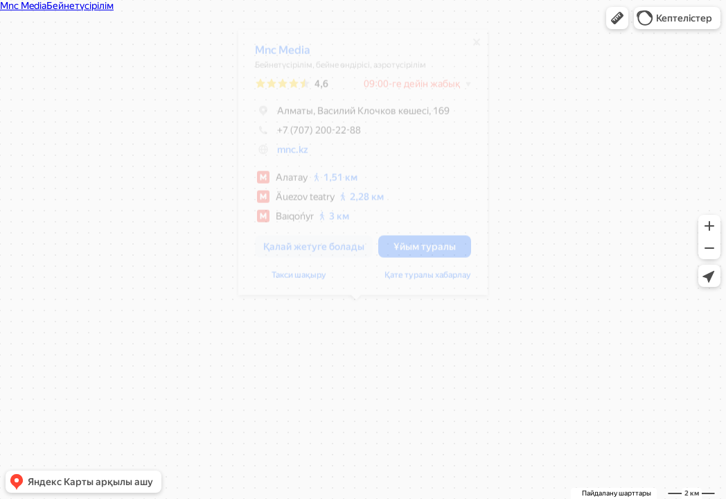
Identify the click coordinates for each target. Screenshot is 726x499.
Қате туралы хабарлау (421, 280)
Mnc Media (275, 55)
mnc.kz (285, 154)
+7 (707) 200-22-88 (301, 135)
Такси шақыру (292, 280)
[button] (617, 18)
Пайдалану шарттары (616, 493)
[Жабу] (469, 47)
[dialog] (356, 167)
